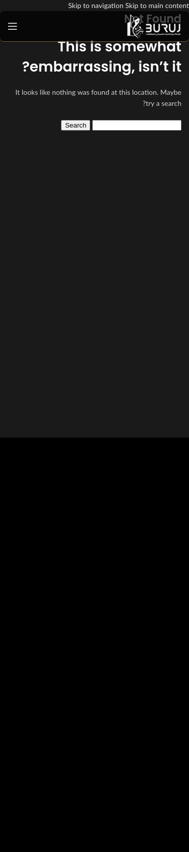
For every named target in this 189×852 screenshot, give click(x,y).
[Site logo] (153, 25)
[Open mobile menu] (13, 26)
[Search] (136, 125)
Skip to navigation (96, 5)
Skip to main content (157, 5)
